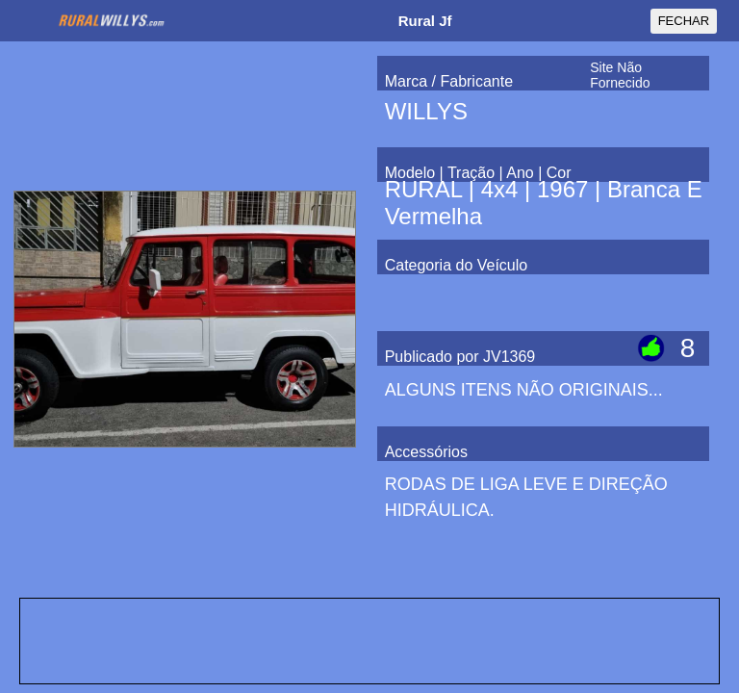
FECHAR (683, 20)
